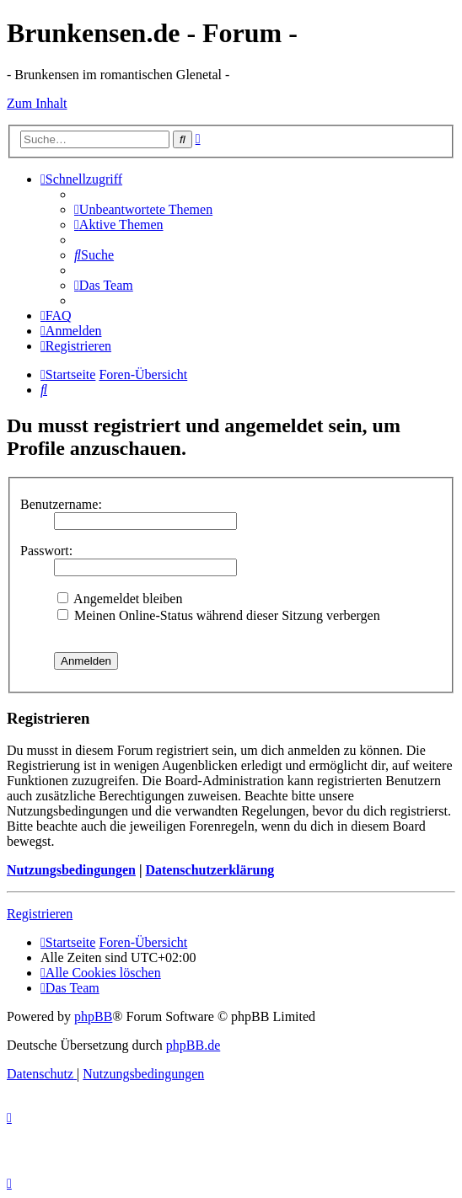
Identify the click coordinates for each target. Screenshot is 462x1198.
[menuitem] (143, 209)
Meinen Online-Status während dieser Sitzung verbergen (218, 615)
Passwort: (46, 550)
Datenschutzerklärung (209, 870)
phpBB (93, 1016)
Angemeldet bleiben (119, 598)
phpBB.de (193, 1045)
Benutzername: (61, 504)
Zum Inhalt (37, 103)
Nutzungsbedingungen (71, 870)
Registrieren (40, 914)
